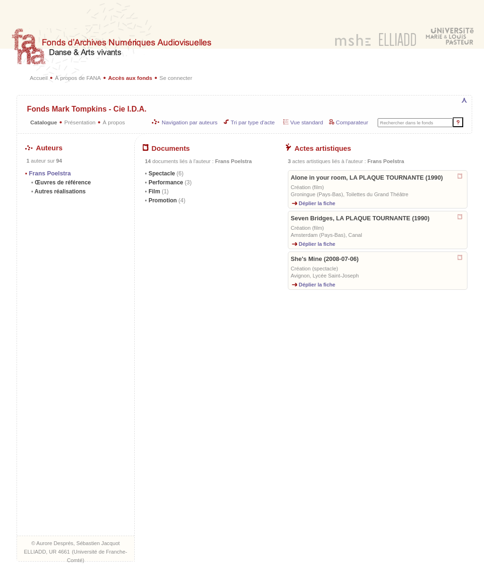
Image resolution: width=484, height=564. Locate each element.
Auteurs (43, 148)
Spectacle (165, 173)
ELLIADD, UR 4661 (47, 552)
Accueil (39, 78)
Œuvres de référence (62, 182)
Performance (169, 182)
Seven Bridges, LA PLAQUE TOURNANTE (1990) (360, 218)
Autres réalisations (59, 191)
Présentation (79, 122)
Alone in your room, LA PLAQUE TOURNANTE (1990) (367, 177)
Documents (166, 148)
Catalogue (43, 122)
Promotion (166, 200)
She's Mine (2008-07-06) (325, 258)
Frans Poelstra (50, 173)
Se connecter (175, 78)
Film (158, 191)
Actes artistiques (318, 148)
